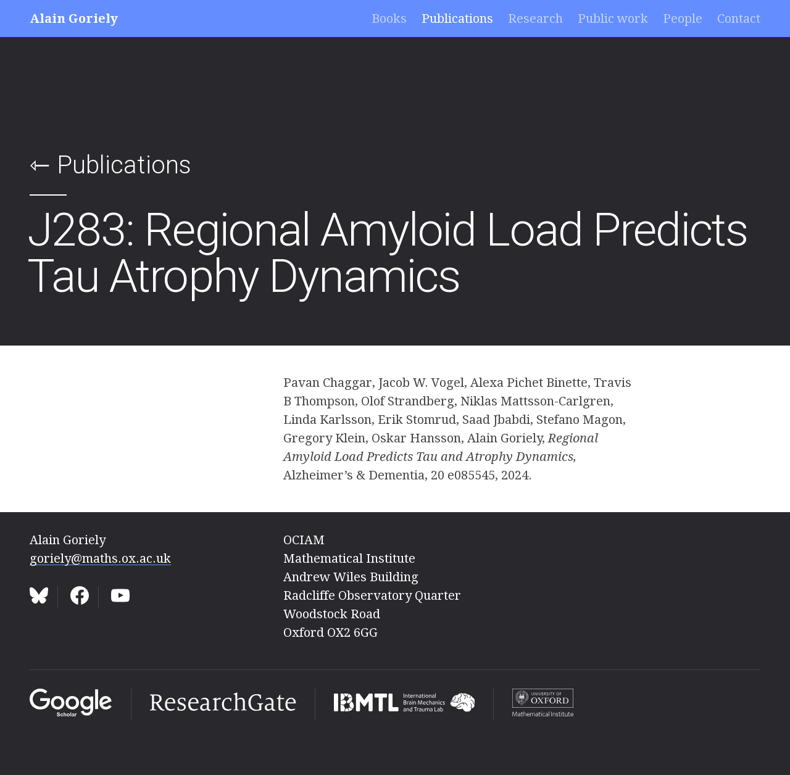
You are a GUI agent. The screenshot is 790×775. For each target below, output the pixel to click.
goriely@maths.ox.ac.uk (100, 558)
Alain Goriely (74, 18)
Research (535, 18)
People (682, 18)
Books (389, 18)
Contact (738, 18)
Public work (613, 18)
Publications (457, 18)
